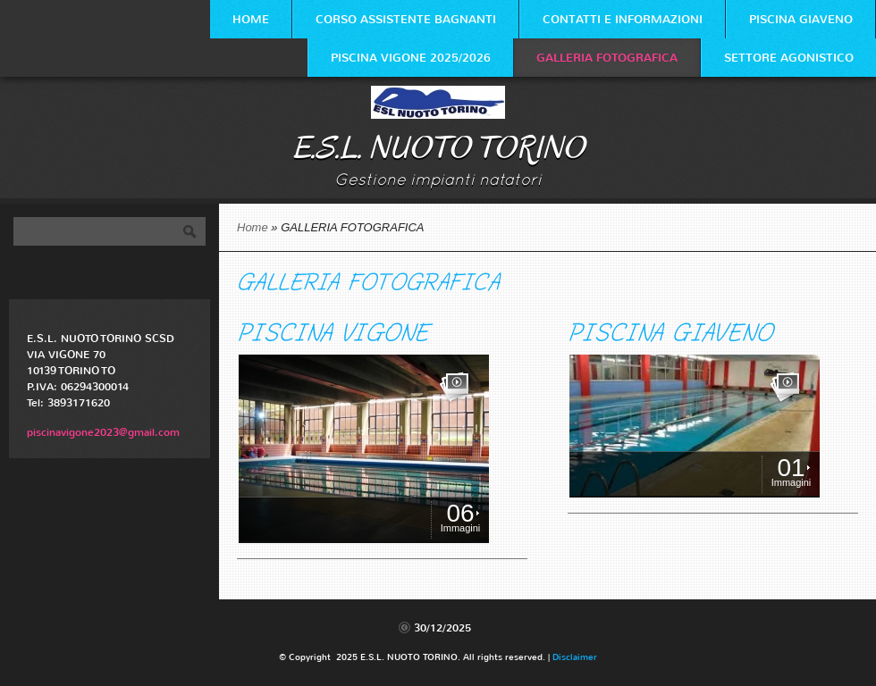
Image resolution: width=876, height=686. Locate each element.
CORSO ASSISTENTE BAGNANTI (406, 19)
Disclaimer (574, 657)
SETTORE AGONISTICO (789, 57)
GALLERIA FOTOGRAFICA (607, 57)
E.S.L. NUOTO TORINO (438, 148)
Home (250, 19)
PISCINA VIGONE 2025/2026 (411, 57)
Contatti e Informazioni (623, 19)
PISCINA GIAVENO (801, 19)
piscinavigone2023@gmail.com (103, 432)
